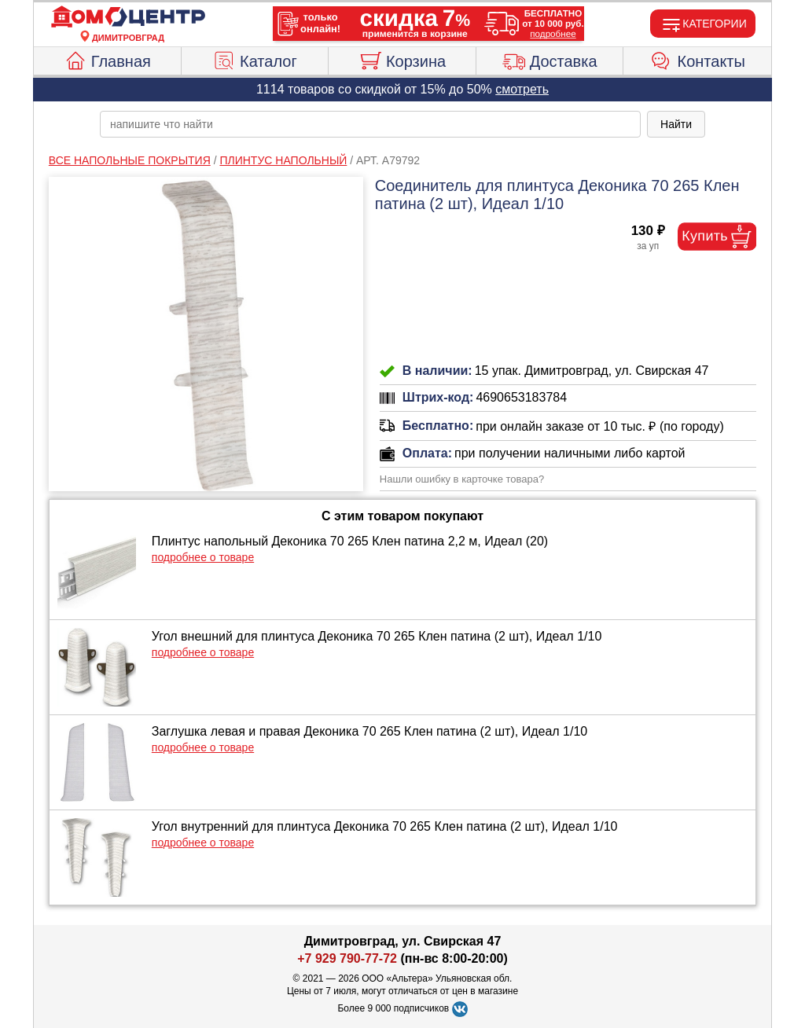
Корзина (402, 59)
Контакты (697, 59)
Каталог (254, 59)
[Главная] (128, 17)
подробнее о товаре (203, 557)
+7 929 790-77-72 (347, 958)
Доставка (549, 59)
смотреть (522, 89)
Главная (107, 59)
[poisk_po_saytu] (370, 124)
